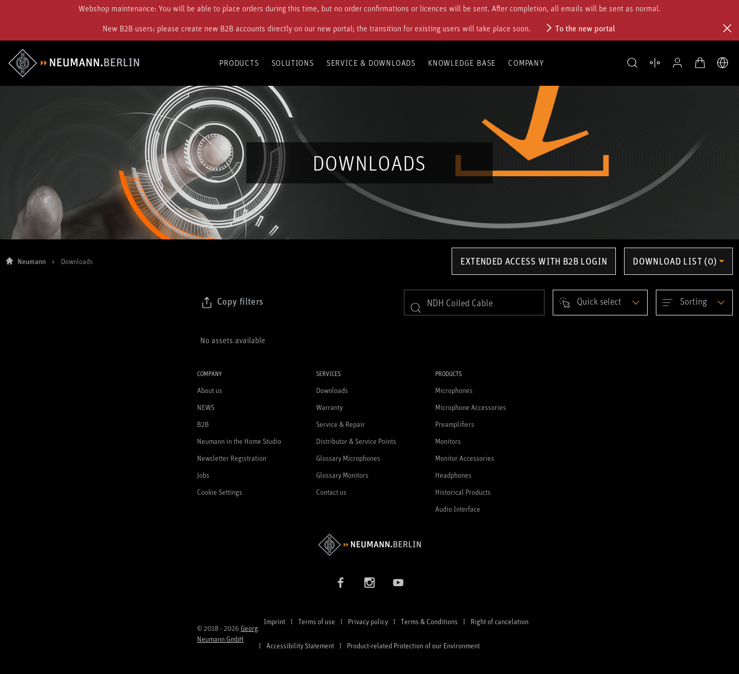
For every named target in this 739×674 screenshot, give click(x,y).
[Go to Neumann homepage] (369, 545)
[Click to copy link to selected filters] (232, 302)
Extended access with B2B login (533, 261)
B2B (203, 424)
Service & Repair (340, 424)
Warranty (329, 407)
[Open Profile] (677, 62)
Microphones (454, 390)
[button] (632, 63)
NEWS (206, 407)
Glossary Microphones (348, 458)
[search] (474, 302)
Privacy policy (368, 621)
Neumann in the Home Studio (239, 441)
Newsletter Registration (231, 458)
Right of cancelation (500, 621)
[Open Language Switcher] (722, 62)
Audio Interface (457, 508)
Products (239, 63)
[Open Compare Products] (655, 62)
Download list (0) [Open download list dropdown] (674, 261)
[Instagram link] (369, 582)
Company (526, 63)
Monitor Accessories (464, 458)
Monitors (448, 441)
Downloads (332, 390)
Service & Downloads (371, 63)
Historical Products (463, 492)
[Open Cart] (700, 62)
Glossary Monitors (342, 475)
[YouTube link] (398, 582)
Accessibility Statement (300, 645)
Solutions (292, 63)
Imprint (274, 621)
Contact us (331, 492)
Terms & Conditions (429, 621)
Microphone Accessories (470, 407)
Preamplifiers (454, 424)
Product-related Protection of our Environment (413, 645)
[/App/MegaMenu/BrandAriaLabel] (73, 63)
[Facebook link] (340, 582)
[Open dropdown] (600, 302)
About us (209, 390)
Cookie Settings (219, 492)
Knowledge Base (462, 63)
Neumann (31, 261)
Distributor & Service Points (356, 441)
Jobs (203, 475)
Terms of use (316, 621)
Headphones (453, 475)
